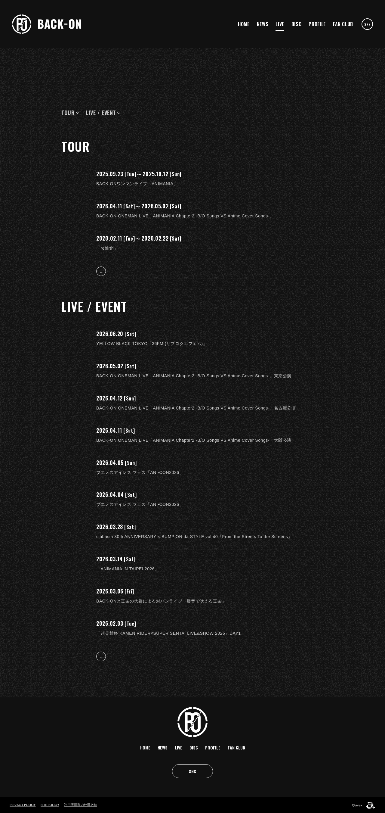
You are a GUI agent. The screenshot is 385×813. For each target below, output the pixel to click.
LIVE (280, 24)
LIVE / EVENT (101, 113)
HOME (244, 24)
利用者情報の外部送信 (80, 804)
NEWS (263, 24)
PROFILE (317, 24)
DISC (296, 24)
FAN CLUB (343, 24)
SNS (367, 24)
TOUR (68, 113)
